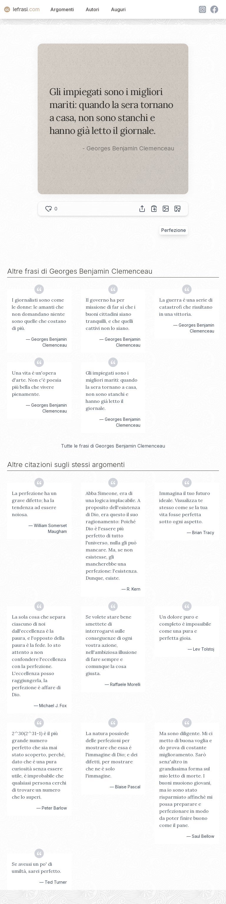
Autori (92, 9)
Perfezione (173, 230)
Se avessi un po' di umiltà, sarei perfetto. (36, 867)
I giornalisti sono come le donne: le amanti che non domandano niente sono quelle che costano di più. (39, 314)
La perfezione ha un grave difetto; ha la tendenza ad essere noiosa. (34, 503)
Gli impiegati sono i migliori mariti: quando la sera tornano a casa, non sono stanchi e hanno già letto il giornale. (111, 390)
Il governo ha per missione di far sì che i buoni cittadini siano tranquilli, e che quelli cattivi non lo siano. (110, 314)
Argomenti (62, 9)
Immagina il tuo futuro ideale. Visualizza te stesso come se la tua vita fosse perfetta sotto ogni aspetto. (184, 507)
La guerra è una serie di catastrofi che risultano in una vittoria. (185, 307)
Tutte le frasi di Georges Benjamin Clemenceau (113, 446)
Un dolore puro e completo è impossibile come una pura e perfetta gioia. (185, 627)
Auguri (118, 9)
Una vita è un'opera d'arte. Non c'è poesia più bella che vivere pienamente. (36, 383)
